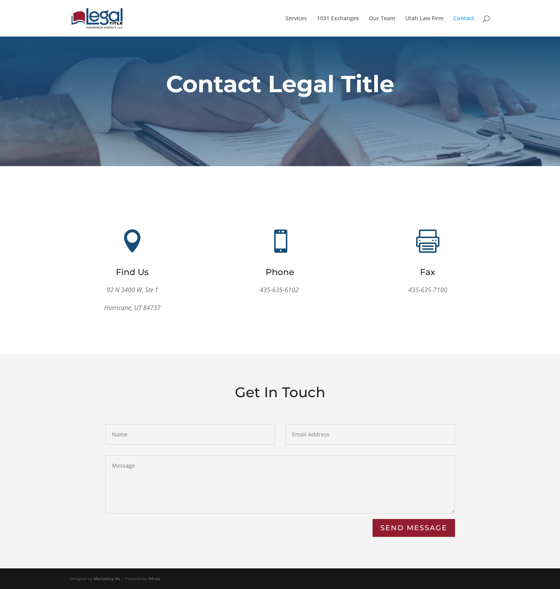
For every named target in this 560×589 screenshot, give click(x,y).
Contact (463, 19)
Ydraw (154, 578)
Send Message (413, 528)
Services (296, 19)
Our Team (382, 19)
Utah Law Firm (424, 19)
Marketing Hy (107, 578)
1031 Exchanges (338, 19)
